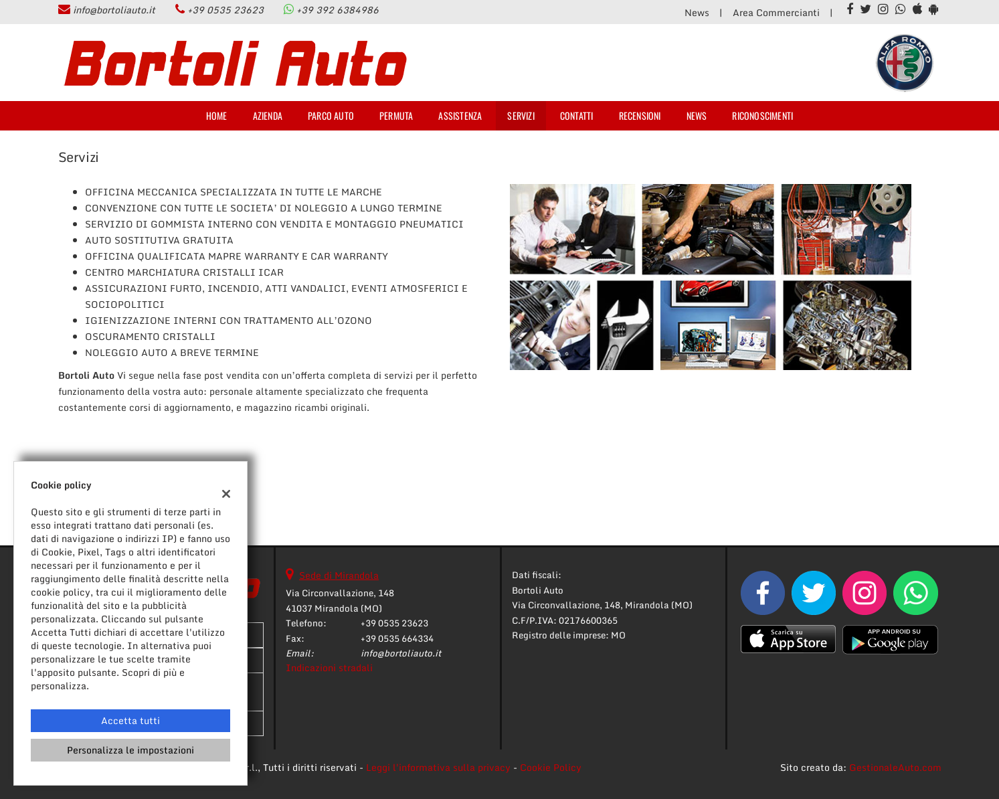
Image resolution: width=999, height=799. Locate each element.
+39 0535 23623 (225, 9)
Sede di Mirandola (339, 575)
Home (217, 115)
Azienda (267, 115)
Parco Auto (331, 115)
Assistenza (460, 115)
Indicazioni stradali (329, 667)
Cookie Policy (550, 767)
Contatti (577, 115)
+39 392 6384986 (337, 9)
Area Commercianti (776, 12)
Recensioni (640, 115)
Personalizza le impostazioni (130, 750)
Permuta (396, 115)
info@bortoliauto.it (114, 9)
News (697, 12)
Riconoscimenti (762, 115)
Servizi (520, 115)
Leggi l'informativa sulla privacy (438, 767)
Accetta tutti (130, 720)
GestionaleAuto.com (895, 767)
